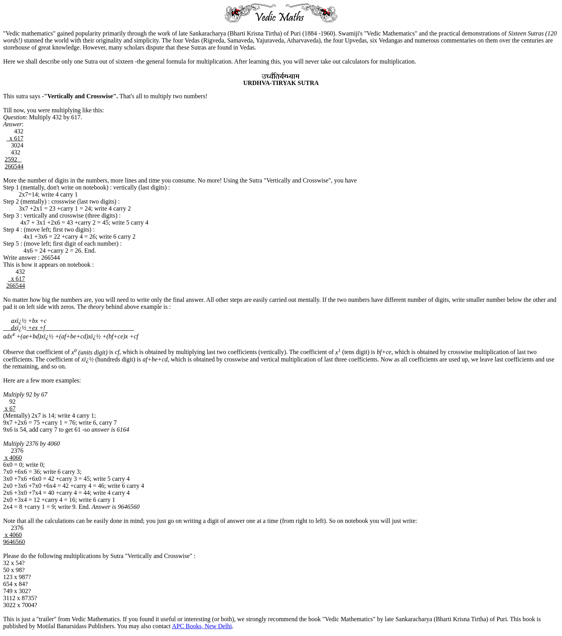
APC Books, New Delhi (202, 626)
